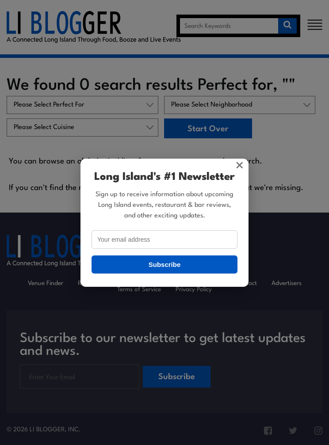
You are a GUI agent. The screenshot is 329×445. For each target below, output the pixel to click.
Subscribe (165, 264)
